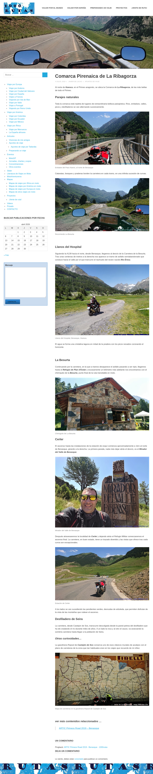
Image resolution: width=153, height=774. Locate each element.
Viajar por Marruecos (18, 129)
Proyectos (121, 8)
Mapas (10, 179)
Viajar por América (15, 112)
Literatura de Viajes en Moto (19, 174)
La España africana (17, 132)
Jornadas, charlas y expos (20, 161)
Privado (10, 206)
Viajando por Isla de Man (19, 100)
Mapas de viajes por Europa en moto (24, 189)
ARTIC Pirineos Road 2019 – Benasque (79, 728)
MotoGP (12, 158)
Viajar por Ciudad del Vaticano (22, 91)
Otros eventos (15, 167)
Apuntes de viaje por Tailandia (23, 147)
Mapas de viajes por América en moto (25, 186)
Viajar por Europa (14, 84)
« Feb (6, 255)
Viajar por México (16, 122)
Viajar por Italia (15, 103)
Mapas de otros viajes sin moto (22, 192)
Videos (10, 203)
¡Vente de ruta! (139, 8)
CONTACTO (12, 209)
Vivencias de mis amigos (19, 140)
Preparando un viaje (101, 8)
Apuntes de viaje (92, 81)
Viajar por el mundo (52, 8)
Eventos (10, 154)
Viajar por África (14, 126)
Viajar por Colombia (17, 116)
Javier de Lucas (75, 81)
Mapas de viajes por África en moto (24, 183)
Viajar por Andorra (16, 88)
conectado (78, 759)
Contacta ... (13, 302)
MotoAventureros (14, 177)
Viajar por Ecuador (17, 119)
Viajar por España (76, 8)
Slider (9, 171)
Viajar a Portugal (16, 105)
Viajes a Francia (16, 97)
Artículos (10, 136)
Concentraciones (16, 164)
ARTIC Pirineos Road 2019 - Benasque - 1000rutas (85, 747)
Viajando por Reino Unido (20, 108)
